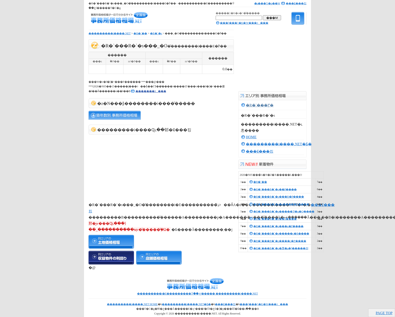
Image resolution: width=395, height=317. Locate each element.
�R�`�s (156, 33)
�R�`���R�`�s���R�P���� (278, 196)
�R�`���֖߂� (260, 105)
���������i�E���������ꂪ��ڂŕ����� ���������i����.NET (197, 293)
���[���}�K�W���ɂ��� (244, 23)
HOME (251, 137)
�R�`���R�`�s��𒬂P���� (275, 189)
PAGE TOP (384, 313)
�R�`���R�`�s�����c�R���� (281, 233)
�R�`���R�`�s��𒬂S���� (275, 218)
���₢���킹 (296, 3)
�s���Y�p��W (267, 3)
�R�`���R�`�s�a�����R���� (281, 204)
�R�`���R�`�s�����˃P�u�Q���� (283, 211)
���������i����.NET (110, 33)
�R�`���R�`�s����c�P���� (279, 241)
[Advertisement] (123, 166)
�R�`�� (140, 33)
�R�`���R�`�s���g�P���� (278, 226)
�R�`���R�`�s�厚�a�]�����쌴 (280, 248)
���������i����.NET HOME (132, 304)
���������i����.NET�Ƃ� (279, 144)
